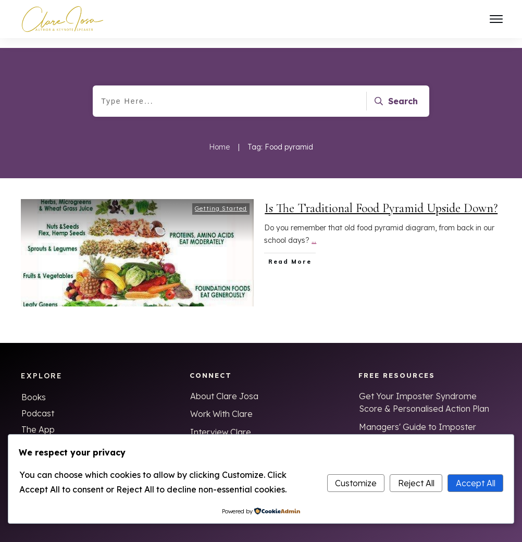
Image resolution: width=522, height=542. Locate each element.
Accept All (475, 483)
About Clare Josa (224, 386)
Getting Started (221, 198)
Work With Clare (221, 404)
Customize (356, 483)
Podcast (37, 403)
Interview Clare (220, 422)
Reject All (416, 483)
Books (33, 387)
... (314, 230)
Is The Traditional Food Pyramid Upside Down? (381, 198)
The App (38, 419)
